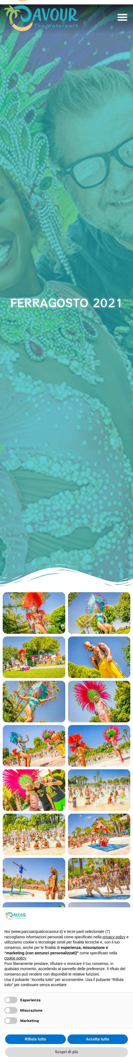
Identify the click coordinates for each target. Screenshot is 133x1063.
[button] (122, 17)
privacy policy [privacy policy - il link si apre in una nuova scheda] (114, 937)
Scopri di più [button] (66, 1052)
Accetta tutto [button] (97, 1039)
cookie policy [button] (15, 958)
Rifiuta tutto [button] (35, 1039)
